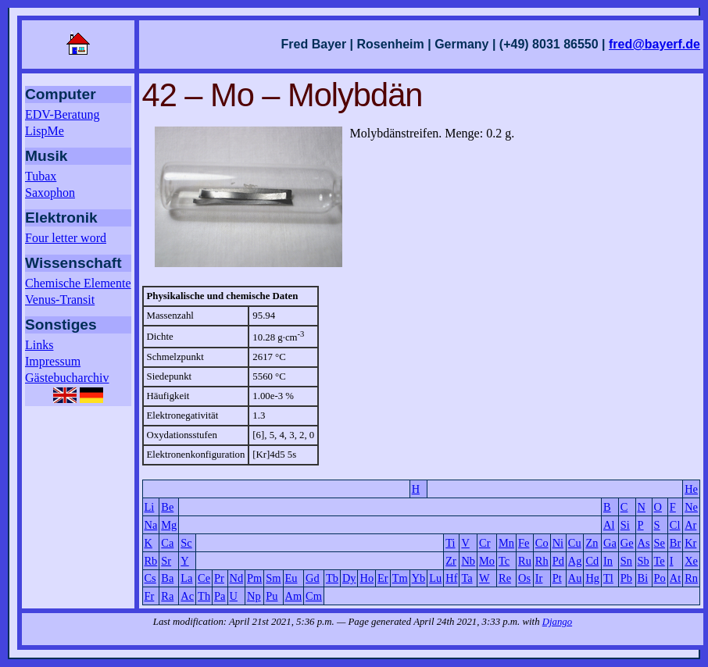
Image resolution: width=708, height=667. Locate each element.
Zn (591, 543)
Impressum (52, 361)
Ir (539, 578)
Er (382, 578)
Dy (349, 578)
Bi (643, 578)
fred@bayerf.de (654, 44)
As (644, 543)
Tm (400, 578)
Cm (314, 596)
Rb (151, 561)
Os (524, 578)
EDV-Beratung (62, 114)
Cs (150, 578)
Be (167, 507)
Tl (608, 578)
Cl (675, 525)
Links (39, 344)
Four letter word (65, 237)
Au (575, 578)
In (608, 561)
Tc (504, 561)
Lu (435, 578)
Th (204, 596)
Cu (574, 543)
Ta (466, 578)
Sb (643, 561)
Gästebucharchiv (67, 377)
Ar (690, 525)
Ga (610, 543)
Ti (450, 543)
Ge (627, 543)
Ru (524, 561)
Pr (219, 578)
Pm (254, 578)
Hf (451, 578)
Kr (690, 543)
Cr (484, 543)
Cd (592, 561)
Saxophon (50, 192)
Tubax (40, 176)
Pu (271, 596)
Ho (366, 578)
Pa (219, 596)
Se (659, 543)
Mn (506, 543)
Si (625, 525)
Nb (468, 561)
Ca (167, 543)
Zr (450, 561)
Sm (273, 578)
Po (660, 578)
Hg (592, 578)
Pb (626, 578)
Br (675, 543)
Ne (691, 507)
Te (659, 561)
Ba (167, 578)
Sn (626, 561)
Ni (557, 543)
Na (151, 525)
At (675, 578)
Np (254, 596)
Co (542, 543)
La (186, 578)
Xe (691, 561)
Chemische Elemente (78, 283)
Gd (313, 578)
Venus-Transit (60, 299)
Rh (542, 561)
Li (150, 507)
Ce (204, 578)
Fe (523, 543)
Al (608, 525)
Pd (558, 561)
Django (557, 621)
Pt (557, 578)
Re (505, 578)
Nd (237, 578)
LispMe (44, 130)
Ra (167, 596)
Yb (419, 578)
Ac (187, 596)
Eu (291, 578)
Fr (150, 596)
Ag (575, 561)
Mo (487, 561)
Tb (332, 578)
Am (293, 596)
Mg (169, 525)
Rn (691, 578)
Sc (186, 543)
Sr (166, 561)
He (691, 489)
